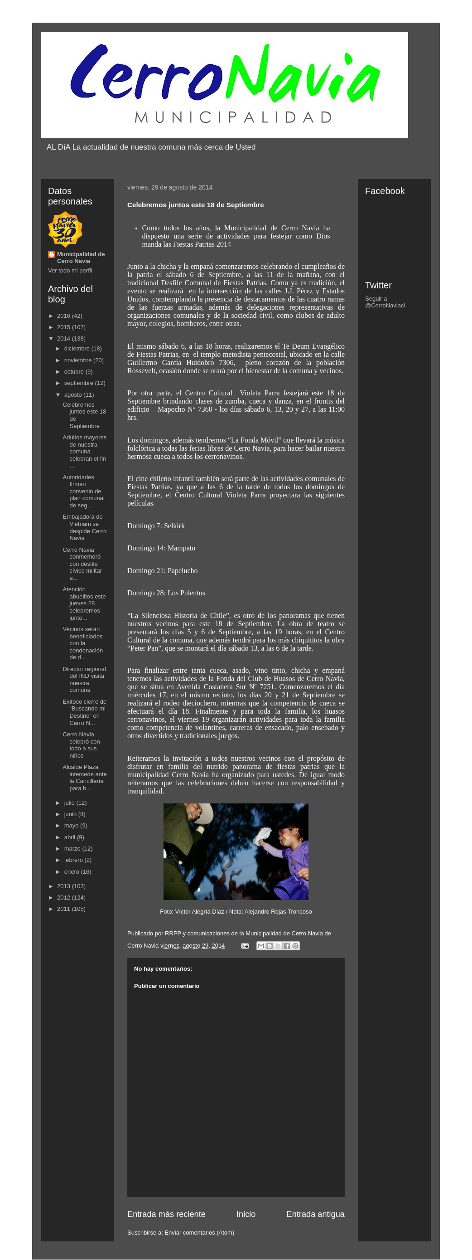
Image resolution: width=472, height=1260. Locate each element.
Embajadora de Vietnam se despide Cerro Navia (84, 527)
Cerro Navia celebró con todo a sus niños (81, 745)
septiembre (79, 382)
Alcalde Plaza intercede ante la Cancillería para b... (84, 778)
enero (72, 871)
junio (71, 814)
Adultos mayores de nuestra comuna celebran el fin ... (84, 451)
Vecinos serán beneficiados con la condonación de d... (83, 643)
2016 (64, 315)
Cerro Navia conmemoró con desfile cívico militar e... (82, 563)
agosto (74, 394)
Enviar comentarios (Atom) (199, 1232)
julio (70, 802)
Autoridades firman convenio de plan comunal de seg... (83, 491)
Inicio (245, 1214)
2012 (64, 897)
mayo (72, 825)
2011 (64, 908)
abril (70, 837)
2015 (64, 327)
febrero (74, 859)
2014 (64, 338)
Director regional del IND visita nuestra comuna (84, 680)
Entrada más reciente (166, 1214)
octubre (75, 371)
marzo (73, 848)
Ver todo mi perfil (70, 270)
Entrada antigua (316, 1214)
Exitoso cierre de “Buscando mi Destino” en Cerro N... (84, 712)
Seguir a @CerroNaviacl (385, 302)
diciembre (78, 348)
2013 (64, 886)
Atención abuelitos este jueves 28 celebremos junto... (84, 603)
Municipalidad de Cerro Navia (81, 257)
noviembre (78, 360)
